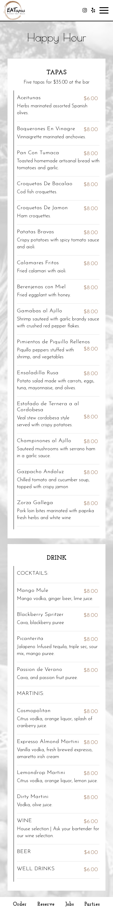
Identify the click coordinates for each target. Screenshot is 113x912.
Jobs (69, 904)
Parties (92, 904)
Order (20, 904)
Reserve (46, 904)
